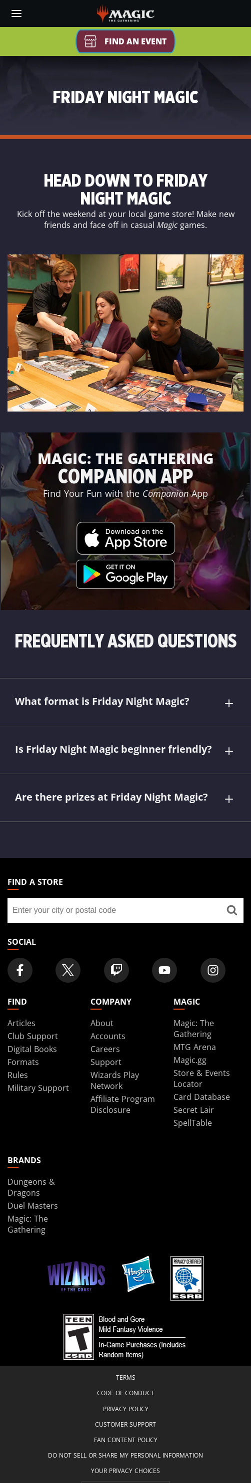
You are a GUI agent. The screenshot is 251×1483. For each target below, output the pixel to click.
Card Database (202, 1096)
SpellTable (193, 1122)
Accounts (108, 1036)
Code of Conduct (125, 1393)
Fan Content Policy (126, 1440)
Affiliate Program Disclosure (122, 1104)
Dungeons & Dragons (31, 1187)
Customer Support (125, 1424)
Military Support (38, 1087)
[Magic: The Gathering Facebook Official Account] (20, 970)
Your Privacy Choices (125, 1471)
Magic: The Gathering (194, 1029)
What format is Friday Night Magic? (125, 702)
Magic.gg (190, 1060)
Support (106, 1062)
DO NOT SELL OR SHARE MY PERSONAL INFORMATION (125, 1455)
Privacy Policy (125, 1409)
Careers (105, 1049)
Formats (23, 1062)
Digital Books (32, 1049)
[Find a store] (232, 910)
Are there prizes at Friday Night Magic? (125, 798)
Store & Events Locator (202, 1078)
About (102, 1023)
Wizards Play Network (114, 1080)
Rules (18, 1074)
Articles (22, 1023)
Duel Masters (33, 1205)
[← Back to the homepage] (125, 12)
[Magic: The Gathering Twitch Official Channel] (116, 970)
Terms (126, 1377)
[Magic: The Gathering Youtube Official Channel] (164, 970)
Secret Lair (194, 1109)
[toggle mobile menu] (17, 13)
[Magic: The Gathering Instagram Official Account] (213, 970)
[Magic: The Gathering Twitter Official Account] (68, 970)
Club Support (33, 1036)
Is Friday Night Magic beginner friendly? (125, 750)
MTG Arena (195, 1047)
